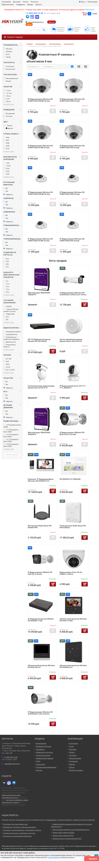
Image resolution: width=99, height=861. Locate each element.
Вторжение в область (9, 346)
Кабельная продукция (44, 752)
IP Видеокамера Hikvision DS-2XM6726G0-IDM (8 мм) (72, 100)
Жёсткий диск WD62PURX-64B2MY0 (39, 433)
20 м (6, 292)
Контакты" (90, 9)
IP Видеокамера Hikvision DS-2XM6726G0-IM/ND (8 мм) (40, 100)
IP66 (6, 137)
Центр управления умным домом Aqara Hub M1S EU (71, 340)
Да (5, 188)
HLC (6, 317)
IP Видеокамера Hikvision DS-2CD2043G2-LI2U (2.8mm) (40, 713)
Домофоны (40, 749)
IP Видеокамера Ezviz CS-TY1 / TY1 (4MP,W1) (73, 387)
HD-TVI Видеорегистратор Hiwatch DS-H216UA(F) (39, 340)
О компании (6, 2)
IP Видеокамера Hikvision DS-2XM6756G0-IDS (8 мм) (72, 240)
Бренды (30, 4)
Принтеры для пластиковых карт (15, 824)
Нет (5, 191)
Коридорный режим (12, 332)
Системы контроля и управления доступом (19, 833)
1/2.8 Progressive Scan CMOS (10, 445)
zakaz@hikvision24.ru (36, 22)
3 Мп (6, 171)
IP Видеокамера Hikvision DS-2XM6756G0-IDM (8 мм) (72, 193)
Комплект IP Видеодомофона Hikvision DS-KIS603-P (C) (40, 480)
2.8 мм (7, 101)
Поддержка (20, 4)
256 (6, 264)
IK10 (6, 149)
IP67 (6, 140)
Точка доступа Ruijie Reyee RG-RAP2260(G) (73, 527)
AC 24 (6, 367)
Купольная (8, 66)
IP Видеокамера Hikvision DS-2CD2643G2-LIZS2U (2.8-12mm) (73, 294)
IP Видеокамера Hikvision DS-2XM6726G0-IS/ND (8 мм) (40, 147)
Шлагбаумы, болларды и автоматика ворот (19, 827)
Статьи (72, 767)
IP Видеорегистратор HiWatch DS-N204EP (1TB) (41, 620)
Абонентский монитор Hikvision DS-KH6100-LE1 (41, 666)
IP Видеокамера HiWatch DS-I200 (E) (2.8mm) (40, 573)
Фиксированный (10, 78)
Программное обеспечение (46, 767)
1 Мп (6, 163)
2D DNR (7, 306)
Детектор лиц (9, 342)
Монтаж (51, 22)
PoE (6, 361)
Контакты (34, 2)
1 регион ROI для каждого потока (10, 310)
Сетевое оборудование (44, 758)
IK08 (6, 146)
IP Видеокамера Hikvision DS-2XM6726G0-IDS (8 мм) (72, 147)
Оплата (25, 2)
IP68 (6, 143)
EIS (5, 319)
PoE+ (6, 364)
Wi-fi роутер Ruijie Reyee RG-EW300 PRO (40, 527)
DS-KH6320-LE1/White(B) (70, 479)
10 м (6, 286)
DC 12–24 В (8, 370)
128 (6, 261)
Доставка (17, 2)
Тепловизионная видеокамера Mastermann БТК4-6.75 (41, 387)
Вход (82, 2)
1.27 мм (7, 93)
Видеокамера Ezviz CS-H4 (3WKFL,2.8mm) (71, 573)
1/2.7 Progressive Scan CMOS (10, 440)
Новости (38, 4)
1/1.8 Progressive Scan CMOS (10, 431)
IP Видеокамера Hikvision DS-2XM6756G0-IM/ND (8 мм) (40, 193)
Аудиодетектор (10, 334)
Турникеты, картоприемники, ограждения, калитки (22, 830)
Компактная (9, 69)
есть (6, 259)
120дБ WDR (8, 314)
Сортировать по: (33, 66)
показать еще (8, 104)
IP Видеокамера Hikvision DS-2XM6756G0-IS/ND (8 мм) (40, 240)
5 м (5, 281)
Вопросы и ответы (76, 770)
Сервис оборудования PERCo (64, 832)
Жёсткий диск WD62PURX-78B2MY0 (39, 294)
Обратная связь (8, 4)
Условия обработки (53, 857)
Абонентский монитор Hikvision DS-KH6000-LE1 (73, 666)
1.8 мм (7, 96)
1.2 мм (7, 90)
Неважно (8, 194)
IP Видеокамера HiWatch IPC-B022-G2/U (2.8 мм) (72, 433)
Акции (29, 24)
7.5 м (6, 284)
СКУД (38, 761)
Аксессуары (40, 764)
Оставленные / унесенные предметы (11, 338)
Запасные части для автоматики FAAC (67, 838)
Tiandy (7, 57)
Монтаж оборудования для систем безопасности (71, 829)
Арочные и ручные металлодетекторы (17, 836)
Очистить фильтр (12, 455)
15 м (6, 289)
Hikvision (7, 49)
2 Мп (6, 168)
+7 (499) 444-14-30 (34, 13)
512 (6, 267)
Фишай (7, 81)
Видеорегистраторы (43, 746)
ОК (96, 856)
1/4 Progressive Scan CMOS (12, 426)
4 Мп (6, 174)
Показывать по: (50, 66)
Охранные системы (43, 755)
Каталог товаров (13, 37)
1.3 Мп (7, 166)
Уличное (7, 116)
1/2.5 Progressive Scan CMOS (10, 435)
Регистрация (92, 2)
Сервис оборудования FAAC (63, 835)
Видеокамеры (41, 743)
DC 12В (7, 359)
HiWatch (7, 51)
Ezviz (6, 54)
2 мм (6, 99)
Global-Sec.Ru (51, 820)
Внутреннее (9, 113)
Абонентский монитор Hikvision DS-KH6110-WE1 (73, 620)
